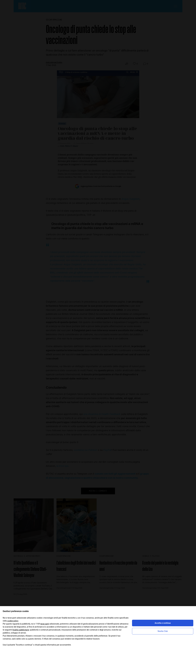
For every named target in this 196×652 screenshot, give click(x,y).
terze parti (44, 624)
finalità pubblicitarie (20, 630)
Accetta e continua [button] (163, 623)
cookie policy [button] (12, 621)
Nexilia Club (163, 631)
